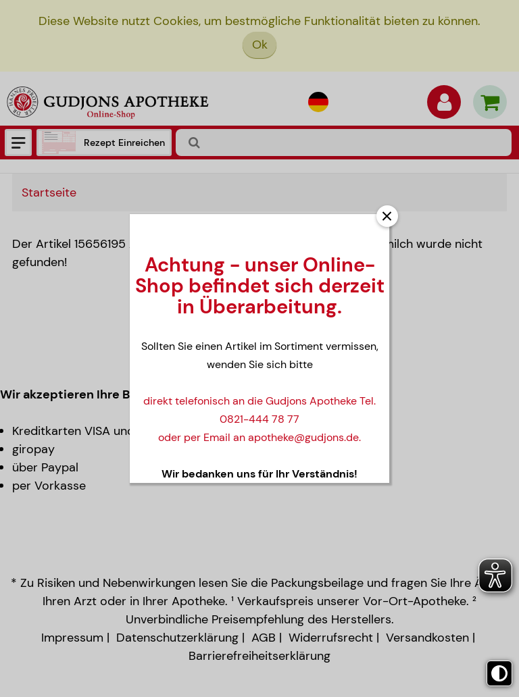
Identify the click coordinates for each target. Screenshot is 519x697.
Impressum (72, 637)
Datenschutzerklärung (177, 637)
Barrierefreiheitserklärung (259, 656)
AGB (263, 637)
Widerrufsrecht (331, 637)
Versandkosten (427, 637)
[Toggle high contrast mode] (499, 673)
